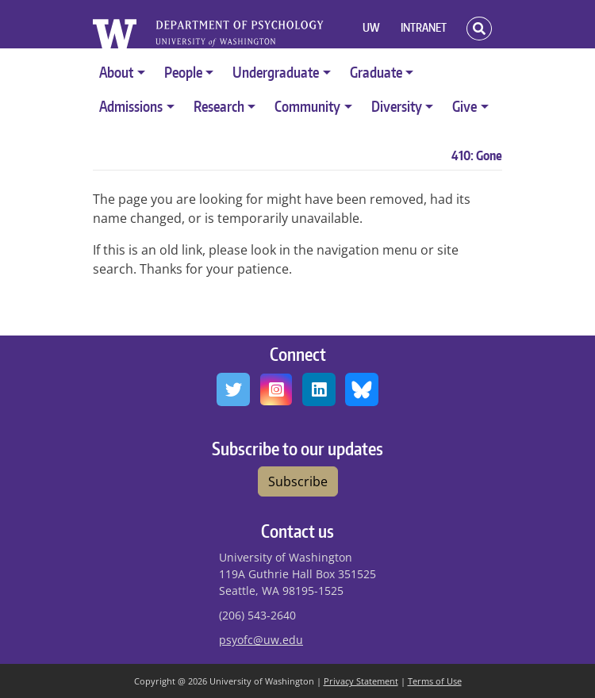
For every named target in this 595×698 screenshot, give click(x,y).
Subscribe (298, 481)
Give (464, 106)
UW (371, 27)
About (116, 72)
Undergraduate (275, 72)
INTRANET (424, 27)
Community (307, 106)
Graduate (376, 72)
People (183, 72)
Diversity (396, 106)
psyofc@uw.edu (261, 639)
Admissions (131, 106)
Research (219, 106)
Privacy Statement (361, 681)
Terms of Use (435, 681)
